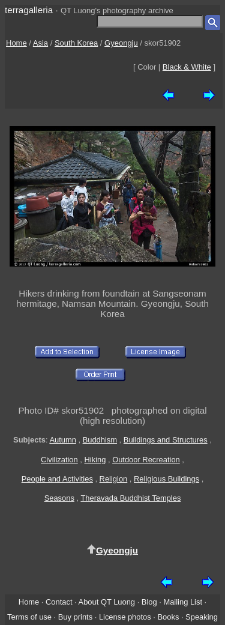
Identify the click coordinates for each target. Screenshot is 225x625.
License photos (125, 616)
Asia (40, 42)
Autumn (62, 439)
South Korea (76, 42)
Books (168, 616)
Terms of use (29, 616)
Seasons (59, 498)
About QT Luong (107, 601)
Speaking (201, 616)
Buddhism (100, 439)
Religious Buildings (166, 478)
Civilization (59, 459)
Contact (59, 601)
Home (16, 42)
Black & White (187, 66)
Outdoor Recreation (146, 459)
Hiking (95, 459)
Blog (149, 601)
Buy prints (75, 616)
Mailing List (182, 601)
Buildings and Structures (166, 439)
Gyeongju (121, 42)
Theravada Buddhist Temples (130, 498)
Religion (114, 478)
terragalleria (29, 10)
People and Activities (57, 478)
